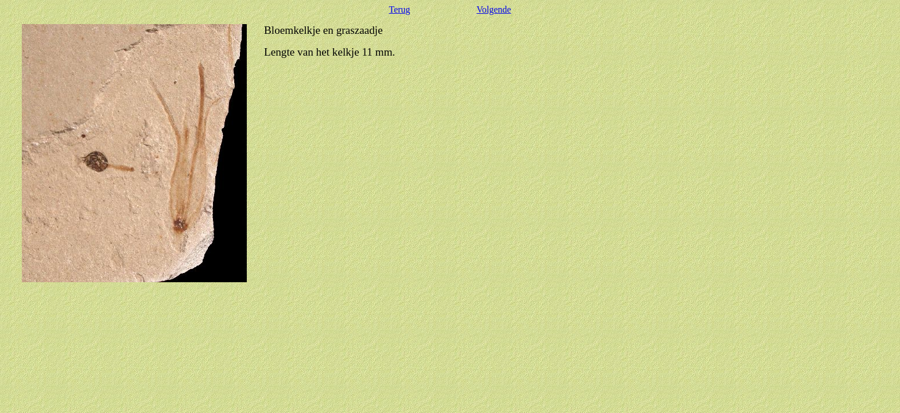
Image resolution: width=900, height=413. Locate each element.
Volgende (493, 9)
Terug (399, 9)
